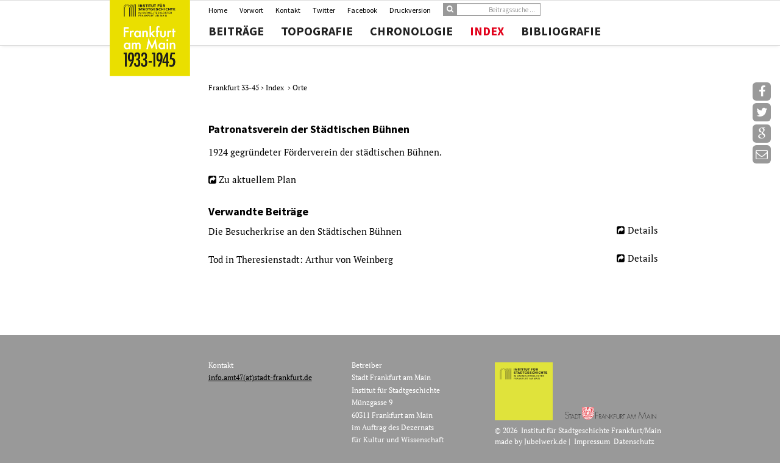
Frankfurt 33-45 (234, 87)
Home (217, 10)
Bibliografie (561, 31)
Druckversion (410, 10)
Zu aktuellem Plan (257, 179)
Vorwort (251, 10)
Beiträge (236, 31)
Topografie (317, 31)
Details (643, 230)
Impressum (592, 441)
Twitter (324, 10)
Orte (299, 87)
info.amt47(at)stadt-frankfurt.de (260, 377)
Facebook (362, 10)
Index (487, 31)
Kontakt (287, 10)
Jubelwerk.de (545, 441)
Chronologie (411, 31)
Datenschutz (634, 441)
